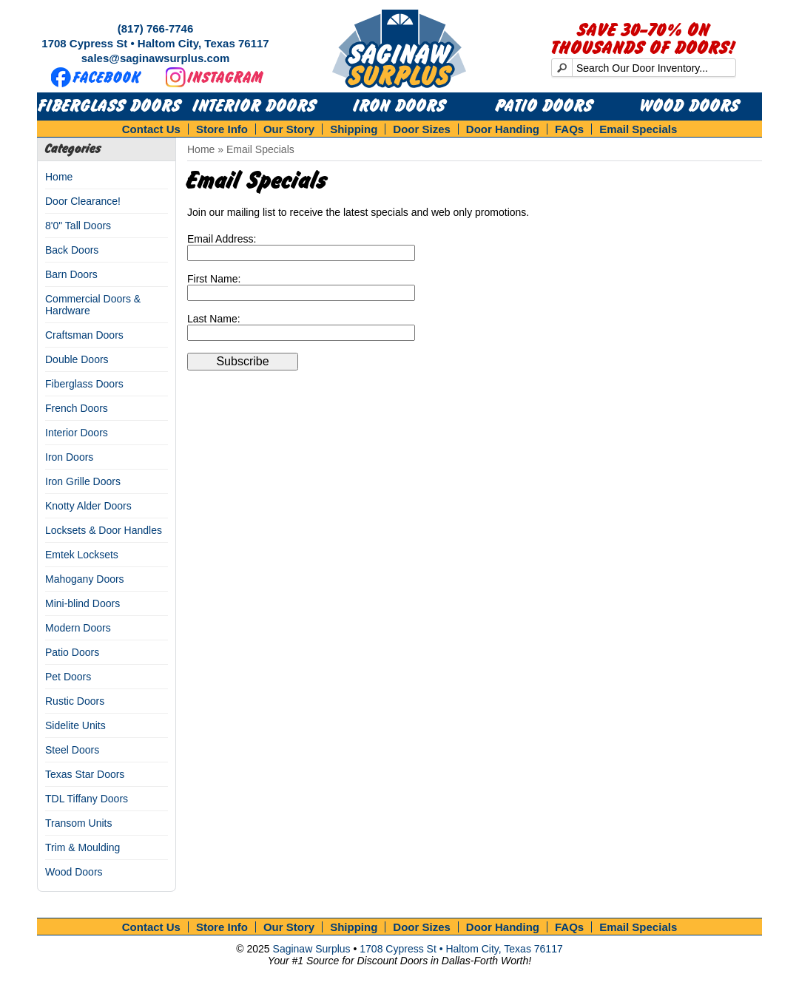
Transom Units (78, 823)
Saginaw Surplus (312, 949)
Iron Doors (400, 106)
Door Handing (502, 129)
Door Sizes (422, 129)
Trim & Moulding (82, 847)
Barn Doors (71, 274)
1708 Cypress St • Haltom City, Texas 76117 (155, 43)
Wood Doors (690, 106)
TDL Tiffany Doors (86, 799)
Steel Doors (72, 750)
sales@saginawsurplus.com (155, 58)
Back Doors (71, 250)
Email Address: (221, 239)
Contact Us (151, 129)
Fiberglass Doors (109, 106)
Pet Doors (68, 677)
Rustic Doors (74, 701)
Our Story (288, 129)
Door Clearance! (83, 201)
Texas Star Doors (84, 774)
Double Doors (77, 359)
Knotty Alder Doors (88, 506)
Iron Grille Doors (83, 481)
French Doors (76, 408)
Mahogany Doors (84, 579)
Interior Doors (255, 106)
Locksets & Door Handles (103, 530)
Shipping (353, 129)
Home (59, 177)
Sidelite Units (75, 725)
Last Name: (213, 319)
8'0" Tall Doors (78, 225)
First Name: (213, 279)
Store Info (222, 129)
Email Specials (638, 129)
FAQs (569, 129)
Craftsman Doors (84, 335)
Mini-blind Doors (82, 603)
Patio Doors (544, 106)
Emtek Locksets (81, 555)
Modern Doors (78, 628)
